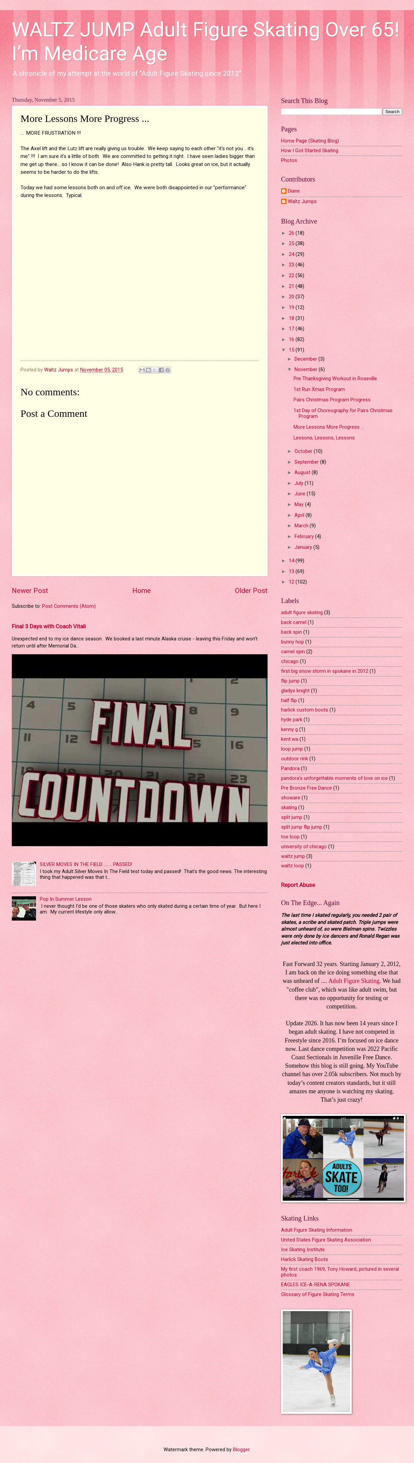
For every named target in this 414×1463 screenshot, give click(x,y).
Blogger (241, 1450)
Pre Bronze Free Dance (306, 788)
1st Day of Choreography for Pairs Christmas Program (343, 413)
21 (292, 286)
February (305, 536)
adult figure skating (302, 612)
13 (292, 571)
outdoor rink (294, 759)
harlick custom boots (304, 710)
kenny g (289, 729)
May (300, 504)
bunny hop (292, 642)
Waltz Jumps (302, 201)
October (304, 451)
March (302, 526)
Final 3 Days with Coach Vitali (49, 626)
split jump (291, 817)
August (303, 472)
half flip (289, 700)
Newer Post (30, 591)
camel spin (293, 652)
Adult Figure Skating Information (316, 1230)
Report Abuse (298, 885)
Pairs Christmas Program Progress (332, 400)
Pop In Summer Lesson (66, 899)
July (300, 483)
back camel (293, 622)
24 (292, 254)
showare (290, 798)
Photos (289, 160)
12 (292, 582)
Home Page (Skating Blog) (310, 141)
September (307, 462)
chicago (290, 661)
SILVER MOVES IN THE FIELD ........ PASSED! (86, 864)
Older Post (251, 591)
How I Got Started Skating (309, 150)
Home (141, 591)
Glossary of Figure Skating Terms (317, 1294)
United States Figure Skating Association (326, 1240)
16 (292, 339)
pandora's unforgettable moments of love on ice (334, 778)
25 (292, 243)
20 (292, 297)
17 (292, 329)
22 (292, 275)
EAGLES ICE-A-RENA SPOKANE (315, 1285)
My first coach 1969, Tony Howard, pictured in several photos (340, 1272)
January (304, 547)
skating (289, 807)
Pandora (290, 768)
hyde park (291, 720)
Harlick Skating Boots (304, 1259)
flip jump (290, 681)
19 (292, 307)
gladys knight (295, 691)
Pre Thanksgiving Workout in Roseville (335, 378)
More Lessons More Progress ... (329, 427)
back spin (291, 632)
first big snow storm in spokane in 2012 (324, 671)
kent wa (289, 739)
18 (292, 318)
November (307, 369)
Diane (294, 191)
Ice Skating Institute (303, 1249)
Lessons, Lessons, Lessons (324, 438)
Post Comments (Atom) (69, 606)
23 (292, 265)
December (306, 359)
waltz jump (293, 856)
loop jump (292, 749)
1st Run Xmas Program (319, 389)
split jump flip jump (301, 827)
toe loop (290, 837)
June (301, 494)
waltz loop (292, 866)
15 (292, 350)
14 (292, 561)
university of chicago (304, 846)
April (300, 515)
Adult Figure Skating (354, 980)
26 (292, 233)
